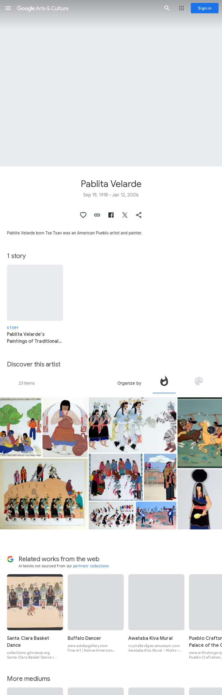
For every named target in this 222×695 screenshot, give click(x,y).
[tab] (164, 383)
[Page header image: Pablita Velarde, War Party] (111, 83)
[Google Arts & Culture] (87, 8)
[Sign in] (205, 8)
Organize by (129, 383)
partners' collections (91, 566)
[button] (8, 8)
